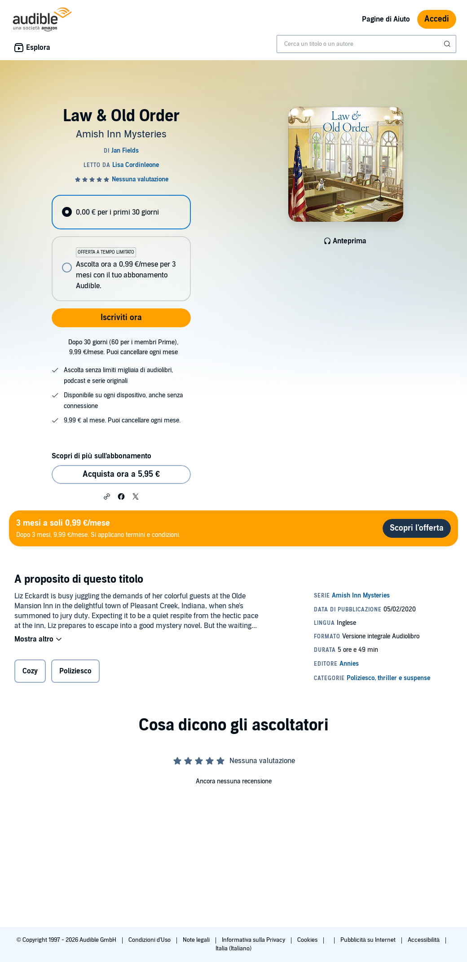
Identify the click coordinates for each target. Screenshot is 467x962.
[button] (106, 496)
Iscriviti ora (121, 317)
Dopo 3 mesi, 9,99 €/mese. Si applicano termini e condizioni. (98, 528)
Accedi (436, 19)
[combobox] (366, 44)
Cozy (30, 671)
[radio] (121, 212)
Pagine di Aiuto (386, 19)
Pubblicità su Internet (368, 940)
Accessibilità (424, 940)
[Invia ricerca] (448, 44)
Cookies (308, 940)
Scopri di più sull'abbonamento (101, 456)
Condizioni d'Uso (150, 940)
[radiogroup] (121, 248)
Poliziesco (75, 671)
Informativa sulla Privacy (254, 940)
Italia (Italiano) (233, 948)
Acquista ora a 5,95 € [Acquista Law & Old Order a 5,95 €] (121, 474)
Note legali (197, 940)
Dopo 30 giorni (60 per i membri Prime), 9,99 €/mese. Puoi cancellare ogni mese (123, 347)
